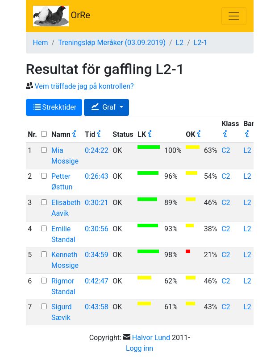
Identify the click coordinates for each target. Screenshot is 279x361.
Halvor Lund (151, 337)
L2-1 (201, 42)
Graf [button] (104, 107)
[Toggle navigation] (233, 16)
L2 (180, 42)
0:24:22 (96, 150)
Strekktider (55, 107)
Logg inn (139, 348)
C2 (225, 150)
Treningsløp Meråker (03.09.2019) (112, 42)
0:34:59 (96, 254)
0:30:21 (96, 202)
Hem (40, 42)
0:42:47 (96, 281)
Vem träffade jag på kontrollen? (83, 86)
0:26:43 (96, 176)
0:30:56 (96, 229)
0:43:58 (96, 307)
